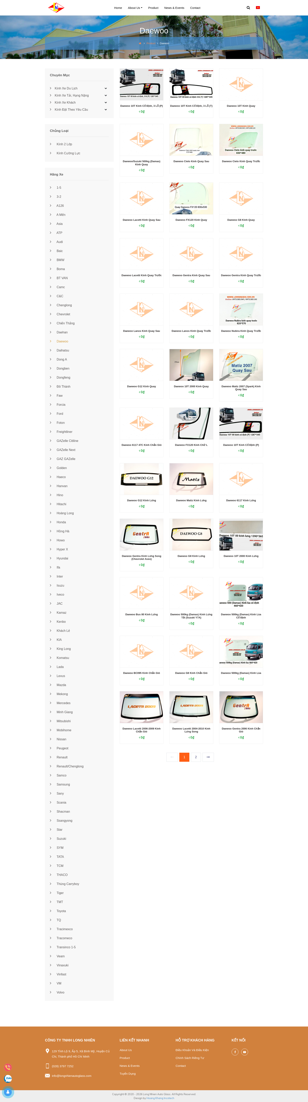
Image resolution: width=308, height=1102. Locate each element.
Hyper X (59, 549)
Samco (58, 775)
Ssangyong (61, 820)
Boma (57, 269)
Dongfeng (60, 377)
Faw (56, 395)
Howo (57, 540)
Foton (57, 422)
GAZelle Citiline (64, 440)
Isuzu (57, 585)
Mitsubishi (60, 721)
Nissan (58, 739)
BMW (57, 260)
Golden (58, 468)
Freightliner (61, 431)
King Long (60, 648)
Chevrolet (60, 314)
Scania (58, 802)
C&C (56, 296)
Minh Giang (61, 712)
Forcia (57, 404)
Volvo (57, 992)
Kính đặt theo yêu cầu (69, 109)
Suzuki (58, 838)
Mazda (58, 685)
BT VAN (59, 278)
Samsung (60, 784)
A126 (57, 205)
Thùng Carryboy (64, 884)
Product (153, 7)
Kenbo (58, 621)
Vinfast (58, 974)
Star (56, 829)
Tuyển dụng (128, 1073)
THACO (59, 875)
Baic (56, 251)
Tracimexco (61, 929)
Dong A (58, 359)
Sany (57, 793)
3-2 (55, 196)
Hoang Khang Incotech (160, 1098)
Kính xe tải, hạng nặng (69, 95)
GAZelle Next (62, 450)
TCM (56, 865)
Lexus (57, 676)
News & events (174, 7)
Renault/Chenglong (66, 766)
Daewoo (59, 341)
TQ (55, 920)
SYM (56, 847)
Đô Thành (60, 386)
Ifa (55, 567)
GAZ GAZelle (62, 459)
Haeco (58, 477)
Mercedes (60, 703)
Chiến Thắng (62, 323)
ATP (56, 233)
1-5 (55, 187)
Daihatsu (59, 350)
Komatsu (59, 658)
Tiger (57, 893)
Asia (56, 223)
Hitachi (58, 504)
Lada (57, 667)
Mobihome (60, 730)
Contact (195, 7)
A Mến (57, 214)
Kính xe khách (63, 102)
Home (118, 7)
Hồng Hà (59, 531)
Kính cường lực (65, 153)
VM (55, 983)
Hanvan (59, 486)
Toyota (58, 911)
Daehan (59, 332)
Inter (56, 576)
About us (134, 7)
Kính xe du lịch (64, 88)
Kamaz (58, 612)
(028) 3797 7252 (62, 1066)
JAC (56, 603)
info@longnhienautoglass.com (71, 1075)
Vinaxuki (59, 965)
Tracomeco (61, 938)
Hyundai (59, 558)
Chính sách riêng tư (190, 1058)
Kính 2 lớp (61, 144)
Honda (58, 522)
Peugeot (59, 748)
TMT (56, 902)
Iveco (57, 594)
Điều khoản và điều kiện (192, 1050)
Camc (57, 287)
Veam (57, 956)
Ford (56, 413)
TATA (57, 856)
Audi (56, 242)
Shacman (60, 811)
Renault (59, 757)
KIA (56, 639)
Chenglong (61, 305)
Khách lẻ (60, 630)
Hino (56, 495)
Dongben (59, 368)
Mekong (59, 694)
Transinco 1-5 (63, 947)
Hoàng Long (62, 513)
